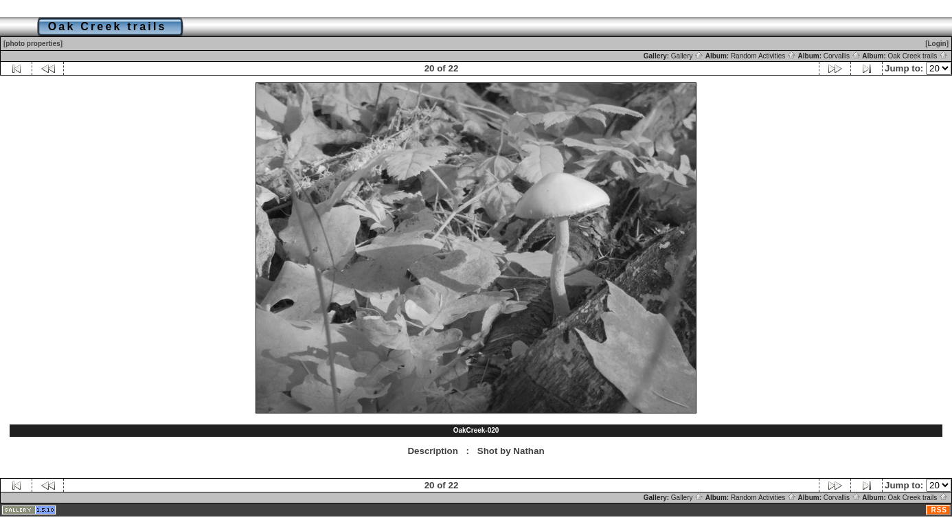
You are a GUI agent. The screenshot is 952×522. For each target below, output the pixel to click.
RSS (939, 510)
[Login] (937, 43)
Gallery (687, 56)
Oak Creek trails (918, 56)
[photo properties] (33, 43)
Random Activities (763, 56)
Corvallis (842, 56)
